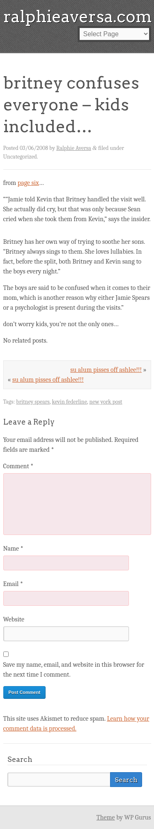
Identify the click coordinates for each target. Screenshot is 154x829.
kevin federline (69, 401)
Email (13, 584)
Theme (106, 817)
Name (13, 548)
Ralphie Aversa (73, 148)
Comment (18, 466)
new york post (105, 401)
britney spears (32, 401)
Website (13, 619)
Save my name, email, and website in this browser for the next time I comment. (74, 669)
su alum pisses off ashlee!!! (106, 370)
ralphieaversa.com (77, 16)
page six (28, 183)
